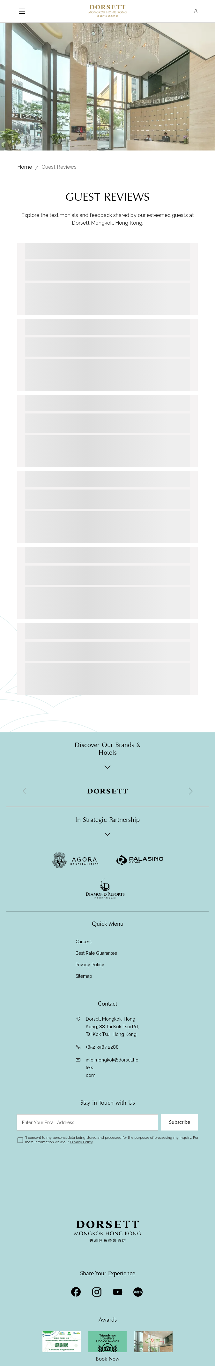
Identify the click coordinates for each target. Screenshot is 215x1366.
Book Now (107, 1359)
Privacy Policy (90, 964)
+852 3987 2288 (102, 1047)
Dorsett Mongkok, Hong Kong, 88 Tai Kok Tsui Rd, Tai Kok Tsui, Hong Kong (112, 1026)
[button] (190, 791)
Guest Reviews (59, 167)
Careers (84, 941)
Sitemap (84, 976)
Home (24, 167)
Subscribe (179, 1122)
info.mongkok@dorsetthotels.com (112, 1067)
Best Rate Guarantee (96, 953)
